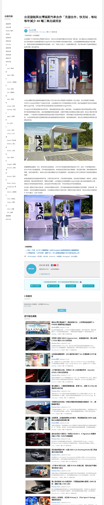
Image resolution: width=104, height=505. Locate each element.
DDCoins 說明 (27, 306)
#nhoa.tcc (52, 256)
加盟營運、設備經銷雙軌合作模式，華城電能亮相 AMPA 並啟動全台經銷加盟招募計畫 (74, 419)
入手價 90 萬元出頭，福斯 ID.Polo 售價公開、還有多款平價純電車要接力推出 (74, 466)
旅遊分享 (8, 58)
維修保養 (8, 48)
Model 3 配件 (9, 31)
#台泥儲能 (74, 256)
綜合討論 (8, 61)
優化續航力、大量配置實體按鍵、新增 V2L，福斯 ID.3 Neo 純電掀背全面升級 (74, 387)
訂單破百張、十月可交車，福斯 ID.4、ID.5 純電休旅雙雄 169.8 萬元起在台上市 (53, 253)
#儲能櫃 (59, 256)
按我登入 (61, 310)
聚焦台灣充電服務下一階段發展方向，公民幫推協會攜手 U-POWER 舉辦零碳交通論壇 (73, 323)
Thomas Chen (56, 343)
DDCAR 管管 (32, 30)
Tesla (53, 413)
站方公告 (8, 219)
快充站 (8, 34)
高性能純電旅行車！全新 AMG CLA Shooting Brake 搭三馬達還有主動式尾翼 (74, 451)
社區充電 (8, 27)
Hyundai (54, 382)
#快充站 (46, 256)
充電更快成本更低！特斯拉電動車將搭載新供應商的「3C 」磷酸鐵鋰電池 (74, 403)
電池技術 (8, 37)
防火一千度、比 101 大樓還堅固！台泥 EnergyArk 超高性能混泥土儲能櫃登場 (53, 250)
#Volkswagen (32, 256)
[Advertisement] (52, 9)
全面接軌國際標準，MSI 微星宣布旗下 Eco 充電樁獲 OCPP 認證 (74, 355)
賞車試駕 (8, 41)
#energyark (66, 256)
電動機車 (8, 216)
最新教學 (8, 24)
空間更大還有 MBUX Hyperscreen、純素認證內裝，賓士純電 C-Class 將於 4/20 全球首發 (74, 339)
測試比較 (8, 51)
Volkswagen (42, 32)
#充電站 (40, 256)
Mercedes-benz (56, 350)
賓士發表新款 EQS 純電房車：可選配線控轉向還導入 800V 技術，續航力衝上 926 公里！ (74, 482)
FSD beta (8, 44)
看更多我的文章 (45, 274)
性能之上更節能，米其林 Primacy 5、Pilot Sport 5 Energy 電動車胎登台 (73, 498)
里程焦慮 (8, 55)
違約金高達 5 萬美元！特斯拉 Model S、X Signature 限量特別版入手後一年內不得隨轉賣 (74, 435)
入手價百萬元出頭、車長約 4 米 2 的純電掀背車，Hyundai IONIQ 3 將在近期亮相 (73, 371)
